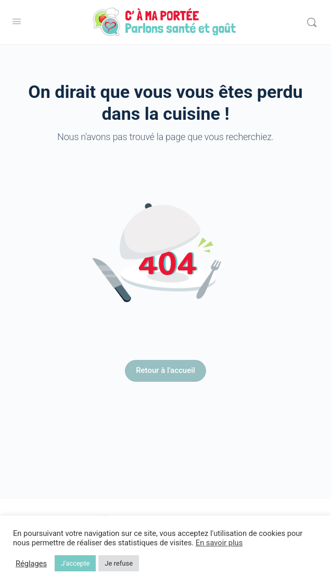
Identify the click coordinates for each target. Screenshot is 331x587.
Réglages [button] (31, 563)
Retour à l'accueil (165, 370)
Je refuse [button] (119, 563)
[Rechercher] (311, 22)
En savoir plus (219, 542)
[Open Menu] (16, 21)
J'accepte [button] (75, 563)
